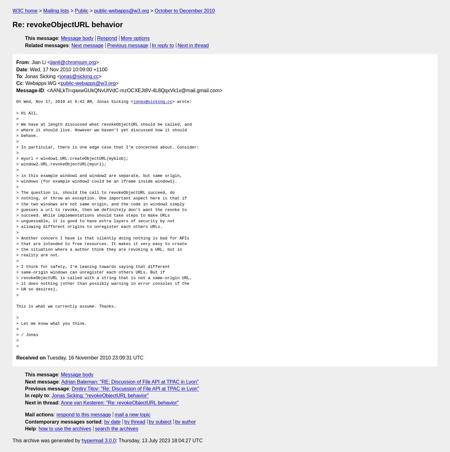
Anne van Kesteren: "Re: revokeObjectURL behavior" (120, 402)
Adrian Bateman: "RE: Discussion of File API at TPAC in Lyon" (130, 381)
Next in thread (193, 45)
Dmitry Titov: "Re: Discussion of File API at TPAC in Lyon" (135, 388)
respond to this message (83, 414)
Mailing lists (56, 10)
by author (185, 421)
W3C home (25, 10)
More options (135, 38)
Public (81, 10)
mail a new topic (133, 414)
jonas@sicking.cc (79, 76)
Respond (107, 38)
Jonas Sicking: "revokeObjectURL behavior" (100, 395)
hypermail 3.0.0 (99, 440)
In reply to (163, 45)
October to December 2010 (185, 10)
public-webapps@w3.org (121, 10)
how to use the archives (65, 428)
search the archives (116, 428)
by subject (160, 421)
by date (112, 421)
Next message (87, 45)
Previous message (127, 45)
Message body (77, 38)
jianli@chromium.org (73, 62)
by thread (134, 421)
